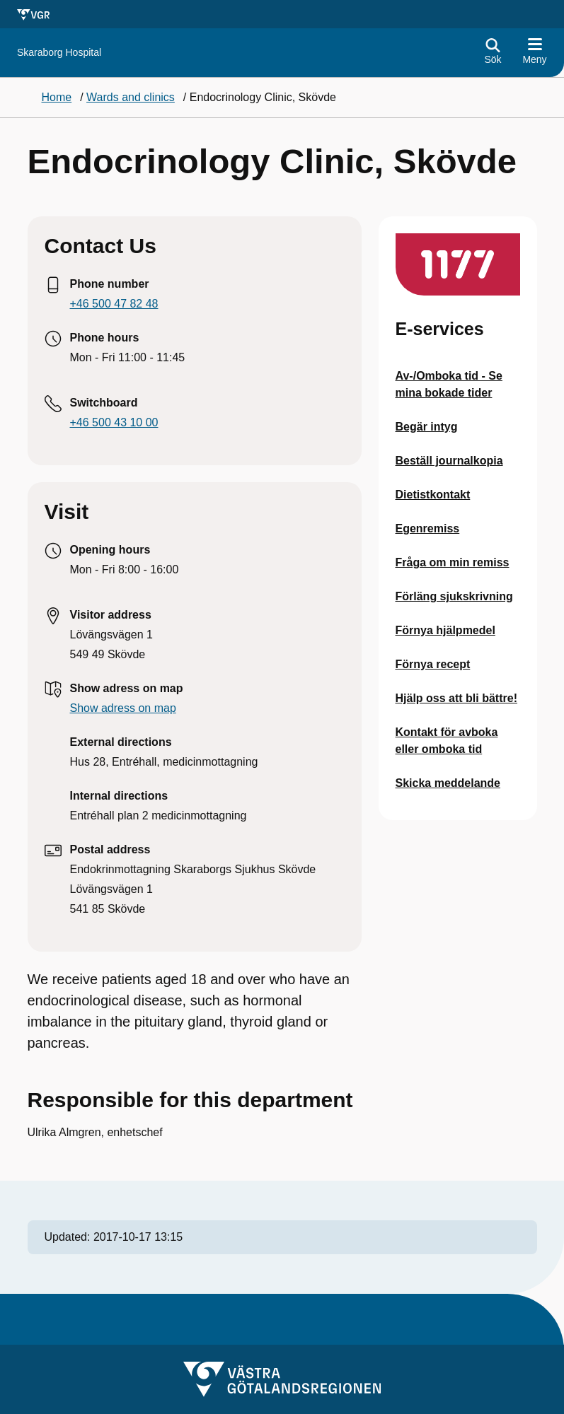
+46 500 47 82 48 (114, 304)
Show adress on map (123, 708)
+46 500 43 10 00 (114, 422)
